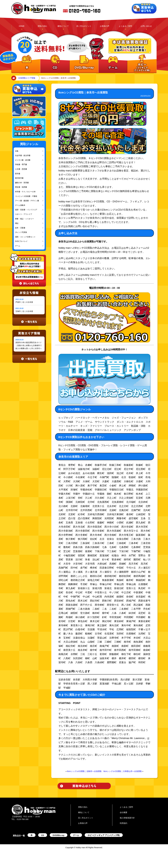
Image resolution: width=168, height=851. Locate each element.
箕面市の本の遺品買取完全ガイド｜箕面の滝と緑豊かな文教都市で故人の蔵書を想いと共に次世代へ (28, 345)
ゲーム (17, 246)
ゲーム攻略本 (20, 205)
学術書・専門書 (21, 164)
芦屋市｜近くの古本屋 (24, 302)
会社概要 (123, 812)
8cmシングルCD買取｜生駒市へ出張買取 (84, 771)
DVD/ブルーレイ (21, 241)
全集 (16, 151)
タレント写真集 (21, 232)
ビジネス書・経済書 (23, 160)
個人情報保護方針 (127, 818)
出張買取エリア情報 (26, 78)
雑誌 (16, 223)
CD (42, 835)
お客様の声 (104, 26)
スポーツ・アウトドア (23, 214)
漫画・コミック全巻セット (25, 237)
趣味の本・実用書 (22, 183)
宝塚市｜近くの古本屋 (24, 311)
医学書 (17, 174)
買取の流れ (42, 26)
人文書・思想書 (21, 169)
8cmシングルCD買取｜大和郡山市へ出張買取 (122, 771)
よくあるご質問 (125, 26)
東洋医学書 (19, 178)
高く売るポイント (83, 26)
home (13, 78)
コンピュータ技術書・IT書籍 (26, 196)
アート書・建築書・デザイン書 (27, 201)
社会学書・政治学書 (23, 155)
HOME (21, 26)
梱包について (63, 26)
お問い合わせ (146, 26)
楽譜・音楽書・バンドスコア (26, 210)
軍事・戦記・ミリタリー (24, 219)
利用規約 (123, 823)
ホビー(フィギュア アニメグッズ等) (104, 835)
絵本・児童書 (20, 228)
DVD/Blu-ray (59, 835)
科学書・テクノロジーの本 (25, 192)
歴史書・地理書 (21, 187)
